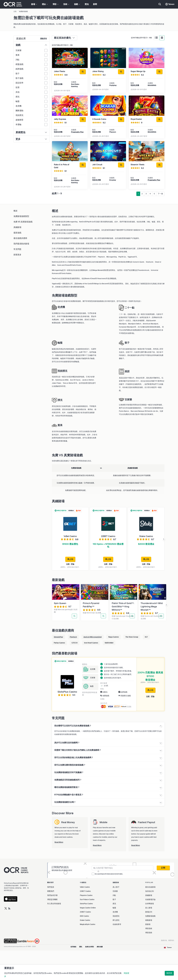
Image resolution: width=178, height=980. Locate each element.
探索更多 (17, 254)
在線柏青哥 (117, 924)
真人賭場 (148, 908)
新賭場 (147, 924)
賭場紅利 (148, 912)
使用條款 (73, 947)
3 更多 (102, 699)
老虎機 (115, 912)
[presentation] (163, 539)
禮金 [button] (45, 4)
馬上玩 (150, 690)
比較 (68, 564)
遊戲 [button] (77, 4)
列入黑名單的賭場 (54, 903)
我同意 (169, 973)
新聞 (95, 4)
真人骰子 (116, 887)
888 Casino (84, 916)
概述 (15, 211)
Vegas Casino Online (88, 908)
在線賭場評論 (150, 899)
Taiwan (169, 4)
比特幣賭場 (149, 903)
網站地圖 (100, 947)
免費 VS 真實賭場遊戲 (23, 221)
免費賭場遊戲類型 (21, 216)
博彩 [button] (56, 4)
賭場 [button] (34, 4)
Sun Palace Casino (87, 899)
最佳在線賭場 (150, 887)
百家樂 (115, 891)
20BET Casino (85, 912)
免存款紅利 (149, 891)
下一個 (160, 194)
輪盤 (114, 908)
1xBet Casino (85, 887)
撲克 (114, 903)
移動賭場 (148, 920)
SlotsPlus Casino (86, 903)
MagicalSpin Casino (87, 924)
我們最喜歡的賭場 (21, 243)
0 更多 (129, 706)
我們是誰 (50, 887)
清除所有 (43, 38)
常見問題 (17, 249)
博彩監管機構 (52, 899)
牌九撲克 (116, 920)
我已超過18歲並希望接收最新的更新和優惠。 (109, 874)
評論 (72, 564)
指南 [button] (66, 4)
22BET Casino (85, 891)
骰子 (114, 899)
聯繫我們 (50, 891)
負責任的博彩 (89, 947)
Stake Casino (85, 920)
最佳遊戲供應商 (20, 238)
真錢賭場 (17, 227)
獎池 (87, 4)
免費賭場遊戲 (150, 916)
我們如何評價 (52, 895)
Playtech (73, 637)
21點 (114, 895)
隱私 (80, 947)
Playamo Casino (86, 895)
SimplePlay (58, 637)
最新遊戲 (17, 232)
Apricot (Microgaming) (93, 637)
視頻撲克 (116, 916)
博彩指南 (148, 928)
